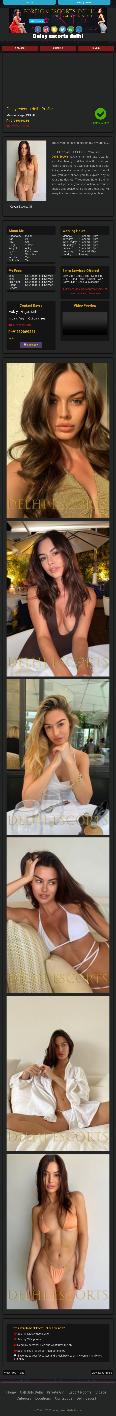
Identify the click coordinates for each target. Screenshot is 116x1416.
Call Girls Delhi (30, 1392)
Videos (102, 1392)
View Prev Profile (14, 1372)
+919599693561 (19, 120)
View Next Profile (102, 1372)
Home (10, 1392)
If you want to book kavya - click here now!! (38, 1328)
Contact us (64, 1398)
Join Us (29, 2)
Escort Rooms (81, 1392)
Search (20, 48)
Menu (96, 48)
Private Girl (55, 1392)
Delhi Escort (59, 156)
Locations (42, 1398)
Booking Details (84, 2)
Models (58, 48)
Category (22, 1398)
